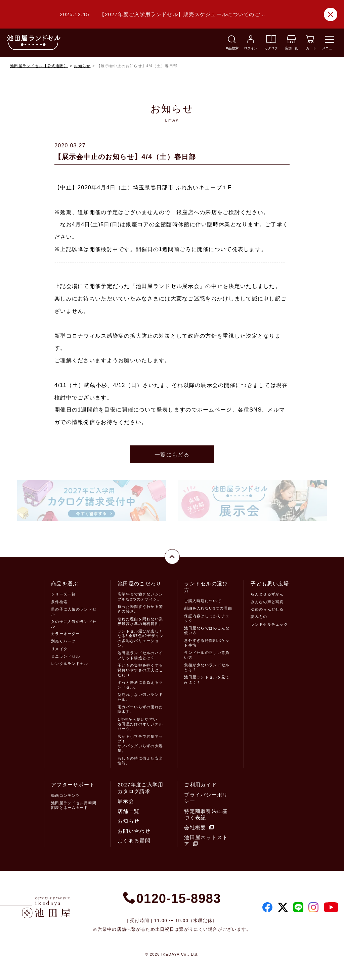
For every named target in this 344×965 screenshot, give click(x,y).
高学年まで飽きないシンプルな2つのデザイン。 (140, 596)
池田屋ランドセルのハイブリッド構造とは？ (140, 655)
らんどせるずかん (267, 594)
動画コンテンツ (65, 795)
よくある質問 (134, 840)
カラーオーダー (65, 634)
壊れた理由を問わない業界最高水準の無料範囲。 (140, 621)
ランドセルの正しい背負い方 (206, 654)
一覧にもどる (172, 454)
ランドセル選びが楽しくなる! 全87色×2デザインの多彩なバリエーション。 (141, 638)
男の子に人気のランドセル (73, 611)
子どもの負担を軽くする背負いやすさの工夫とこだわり (140, 670)
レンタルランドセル (69, 664)
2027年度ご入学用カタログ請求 (140, 788)
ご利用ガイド (200, 784)
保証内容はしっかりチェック (206, 618)
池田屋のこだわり (139, 583)
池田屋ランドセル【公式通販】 (39, 66)
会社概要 (199, 827)
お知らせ (82, 66)
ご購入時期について (202, 601)
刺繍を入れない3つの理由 (208, 608)
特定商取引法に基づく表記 (206, 814)
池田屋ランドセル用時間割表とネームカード (73, 805)
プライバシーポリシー (206, 798)
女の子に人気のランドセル (73, 624)
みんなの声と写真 (267, 602)
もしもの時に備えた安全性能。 (140, 760)
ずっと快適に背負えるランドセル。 (140, 684)
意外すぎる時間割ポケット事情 (206, 642)
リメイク (59, 649)
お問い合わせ (134, 831)
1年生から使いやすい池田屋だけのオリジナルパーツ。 (140, 724)
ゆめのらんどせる (267, 609)
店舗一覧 (128, 811)
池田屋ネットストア (206, 840)
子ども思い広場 (270, 583)
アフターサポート (73, 784)
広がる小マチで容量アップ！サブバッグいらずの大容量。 (140, 743)
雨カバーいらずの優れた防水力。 (140, 709)
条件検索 (59, 602)
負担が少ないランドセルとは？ (206, 667)
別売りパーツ (63, 641)
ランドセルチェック (269, 624)
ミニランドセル (65, 656)
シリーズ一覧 (63, 594)
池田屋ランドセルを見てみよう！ (206, 679)
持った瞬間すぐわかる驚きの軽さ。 (140, 609)
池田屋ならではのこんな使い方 (206, 630)
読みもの (259, 617)
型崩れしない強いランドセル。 (140, 696)
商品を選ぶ (64, 583)
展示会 (126, 801)
